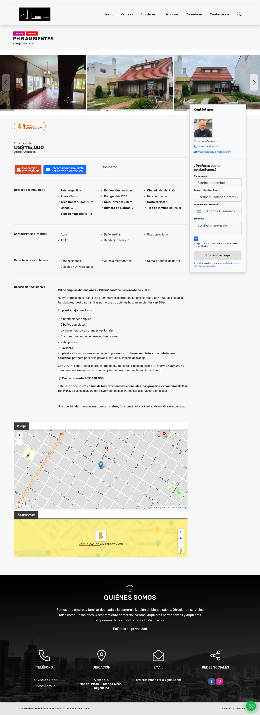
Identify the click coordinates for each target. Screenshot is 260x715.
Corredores (194, 14)
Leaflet (156, 507)
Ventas (126, 14)
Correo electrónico (206, 190)
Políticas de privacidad (130, 629)
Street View (30, 126)
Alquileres (147, 14)
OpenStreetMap (178, 507)
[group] (43, 82)
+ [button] (19, 435)
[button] (107, 110)
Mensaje (199, 218)
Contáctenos (219, 14)
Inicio (109, 14)
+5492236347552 (44, 680)
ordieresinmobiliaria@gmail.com (158, 680)
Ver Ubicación (89, 544)
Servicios (172, 14)
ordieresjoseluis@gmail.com (214, 151)
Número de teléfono (206, 204)
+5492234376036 (208, 146)
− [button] (19, 442)
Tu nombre (201, 176)
